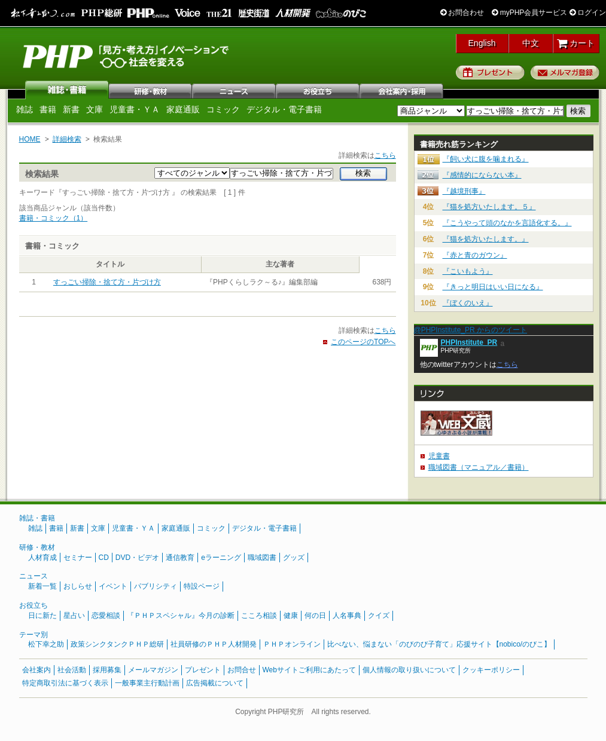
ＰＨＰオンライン (292, 644)
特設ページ (202, 586)
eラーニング (221, 557)
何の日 (315, 615)
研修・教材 (151, 90)
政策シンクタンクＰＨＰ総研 (117, 644)
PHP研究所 (127, 56)
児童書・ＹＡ (134, 109)
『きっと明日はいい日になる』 (493, 287)
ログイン (588, 12)
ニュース (234, 90)
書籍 (47, 109)
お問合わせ (462, 12)
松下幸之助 (46, 644)
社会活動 (71, 670)
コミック (223, 109)
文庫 (94, 109)
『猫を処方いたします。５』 (489, 207)
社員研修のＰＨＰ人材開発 (213, 644)
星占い (74, 615)
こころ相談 (259, 615)
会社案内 (402, 90)
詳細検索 (67, 139)
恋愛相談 (106, 615)
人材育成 (42, 557)
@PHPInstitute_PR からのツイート (471, 330)
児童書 (439, 456)
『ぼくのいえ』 (468, 303)
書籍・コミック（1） (53, 218)
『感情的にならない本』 (482, 175)
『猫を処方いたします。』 (486, 239)
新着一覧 (42, 586)
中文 (530, 43)
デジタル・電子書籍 (284, 109)
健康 (291, 615)
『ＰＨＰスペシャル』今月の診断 (181, 615)
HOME (30, 139)
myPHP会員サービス (529, 12)
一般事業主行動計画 (147, 683)
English (482, 43)
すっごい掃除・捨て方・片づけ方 (107, 282)
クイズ (378, 615)
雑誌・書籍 (37, 518)
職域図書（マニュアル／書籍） (478, 467)
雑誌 (67, 90)
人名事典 (347, 615)
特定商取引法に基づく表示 (65, 683)
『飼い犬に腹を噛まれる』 (486, 159)
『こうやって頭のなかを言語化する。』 (507, 223)
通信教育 (180, 557)
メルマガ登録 (565, 72)
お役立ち (318, 90)
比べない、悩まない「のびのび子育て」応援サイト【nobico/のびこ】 (439, 644)
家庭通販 (183, 109)
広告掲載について (214, 683)
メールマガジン (153, 670)
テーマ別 (33, 634)
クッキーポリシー (491, 670)
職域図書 (262, 557)
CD (104, 557)
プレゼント (490, 72)
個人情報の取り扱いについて (409, 670)
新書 (71, 109)
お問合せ (241, 670)
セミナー (77, 557)
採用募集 (107, 670)
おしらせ (77, 586)
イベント (113, 586)
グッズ (293, 557)
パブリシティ (155, 586)
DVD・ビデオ (137, 557)
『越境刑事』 (464, 191)
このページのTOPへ (363, 342)
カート (576, 43)
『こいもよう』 (468, 271)
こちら (385, 155)
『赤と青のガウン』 (475, 255)
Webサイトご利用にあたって (309, 670)
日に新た (42, 615)
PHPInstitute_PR (469, 342)
